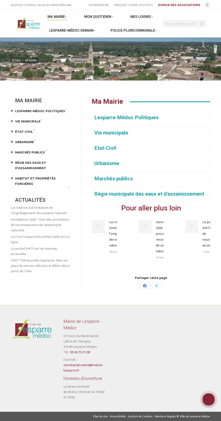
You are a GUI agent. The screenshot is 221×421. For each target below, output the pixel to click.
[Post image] (98, 226)
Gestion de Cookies (140, 416)
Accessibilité (118, 416)
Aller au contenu (23, 4)
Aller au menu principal (55, 4)
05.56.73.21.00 (80, 352)
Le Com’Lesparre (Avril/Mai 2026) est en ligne (40, 239)
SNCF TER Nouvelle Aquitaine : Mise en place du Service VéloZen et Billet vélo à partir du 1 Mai (40, 265)
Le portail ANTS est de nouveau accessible (210, 233)
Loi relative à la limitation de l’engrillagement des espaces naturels (39, 210)
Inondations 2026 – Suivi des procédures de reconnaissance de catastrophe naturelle (40, 225)
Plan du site (100, 416)
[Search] (184, 23)
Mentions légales (165, 416)
